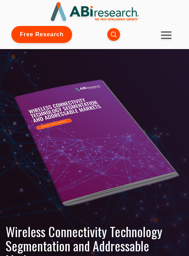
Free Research (42, 34)
